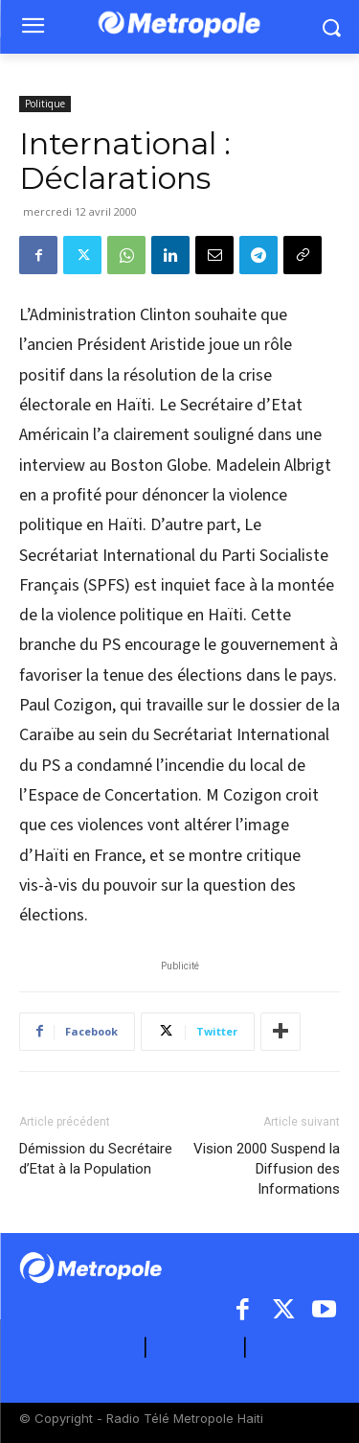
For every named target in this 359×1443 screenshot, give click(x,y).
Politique (45, 103)
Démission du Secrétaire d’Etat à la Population (95, 1158)
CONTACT (195, 1348)
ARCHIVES (296, 1348)
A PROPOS (96, 1348)
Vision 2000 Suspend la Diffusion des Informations (266, 1169)
